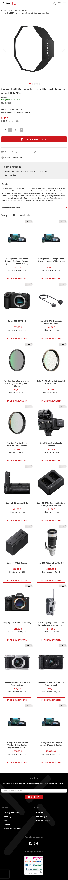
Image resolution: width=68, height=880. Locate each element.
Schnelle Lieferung (46, 152)
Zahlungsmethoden (11, 813)
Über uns (40, 813)
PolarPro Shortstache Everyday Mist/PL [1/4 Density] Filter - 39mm (17, 383)
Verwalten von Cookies (12, 829)
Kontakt (6, 825)
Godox (5, 97)
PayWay (34, 865)
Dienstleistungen (43, 821)
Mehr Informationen (11, 207)
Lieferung (7, 817)
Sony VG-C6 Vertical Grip (17, 503)
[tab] (34, 183)
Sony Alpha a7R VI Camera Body (17, 623)
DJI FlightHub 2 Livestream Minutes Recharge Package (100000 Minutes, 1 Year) (17, 261)
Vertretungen (41, 817)
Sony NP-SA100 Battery (17, 563)
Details (5, 184)
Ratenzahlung (11, 152)
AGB (5, 821)
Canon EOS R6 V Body (17, 321)
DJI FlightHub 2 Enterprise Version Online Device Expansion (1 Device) (17, 745)
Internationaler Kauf (13, 157)
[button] (4, 48)
